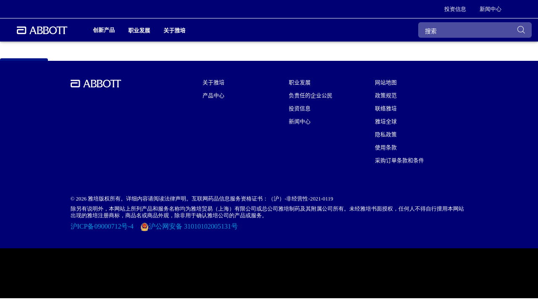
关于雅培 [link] (174, 30)
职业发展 (300, 82)
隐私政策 (386, 134)
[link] (455, 9)
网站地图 (386, 82)
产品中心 (213, 95)
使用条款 (386, 147)
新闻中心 (300, 121)
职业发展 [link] (139, 30)
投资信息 (300, 108)
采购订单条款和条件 (399, 160)
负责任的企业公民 (310, 95)
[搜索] (475, 30)
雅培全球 (386, 121)
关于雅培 (213, 82)
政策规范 (386, 95)
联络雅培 (386, 108)
